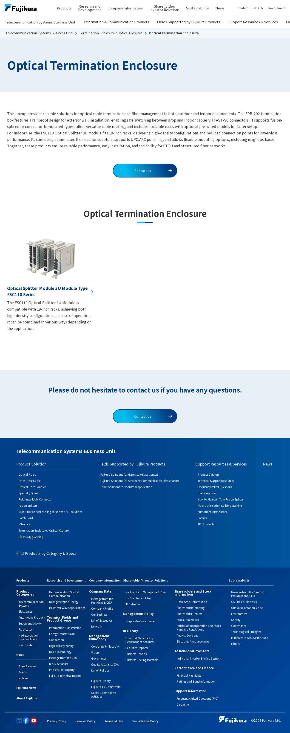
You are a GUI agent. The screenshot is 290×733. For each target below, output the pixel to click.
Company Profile (102, 608)
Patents (202, 518)
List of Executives (101, 620)
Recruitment (276, 8)
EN (261, 7)
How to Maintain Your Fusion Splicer (220, 499)
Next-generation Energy (63, 602)
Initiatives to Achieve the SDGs (249, 638)
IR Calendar (132, 604)
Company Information (125, 8)
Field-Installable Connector (35, 499)
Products (64, 8)
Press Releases (27, 666)
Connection (56, 640)
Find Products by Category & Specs (46, 553)
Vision (95, 652)
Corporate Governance (139, 621)
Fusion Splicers (28, 505)
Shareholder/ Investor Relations (164, 7)
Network (96, 626)
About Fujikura (26, 698)
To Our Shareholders (138, 598)
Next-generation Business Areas (29, 637)
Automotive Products (32, 617)
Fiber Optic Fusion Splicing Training (220, 505)
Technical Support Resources (216, 481)
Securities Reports (136, 648)
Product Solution (31, 464)
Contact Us (153, 416)
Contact (243, 7)
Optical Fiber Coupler (32, 487)
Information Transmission (65, 628)
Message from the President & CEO (102, 600)
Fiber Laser (25, 629)
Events (23, 672)
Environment (239, 614)
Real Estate (25, 645)
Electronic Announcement (193, 641)
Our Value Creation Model (247, 608)
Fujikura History (101, 681)
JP (255, 7)
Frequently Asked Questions (215, 487)
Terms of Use (114, 721)
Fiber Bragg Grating (31, 536)
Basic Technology (60, 652)
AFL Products (206, 524)
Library (235, 644)
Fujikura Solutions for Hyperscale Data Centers (129, 474)
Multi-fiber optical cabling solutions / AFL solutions (50, 512)
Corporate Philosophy (105, 646)
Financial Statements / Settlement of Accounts (139, 640)
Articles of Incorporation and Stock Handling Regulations (199, 627)
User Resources (207, 493)
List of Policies (100, 670)
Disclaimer (183, 704)
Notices (23, 678)
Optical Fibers (27, 474)
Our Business (99, 614)
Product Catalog (208, 474)
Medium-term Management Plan (145, 592)
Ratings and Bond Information (196, 681)
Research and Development (89, 7)
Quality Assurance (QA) (105, 664)
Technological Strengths (246, 632)
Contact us (153, 170)
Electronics (25, 611)
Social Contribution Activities (103, 694)
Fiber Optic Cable (29, 481)
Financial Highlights (189, 675)
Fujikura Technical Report (65, 676)
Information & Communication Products (116, 21)
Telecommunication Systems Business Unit (40, 22)
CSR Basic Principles (244, 602)
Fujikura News (26, 687)
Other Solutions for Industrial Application (126, 487)
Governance (98, 658)
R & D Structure (58, 664)
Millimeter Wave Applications (67, 608)
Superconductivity (30, 623)
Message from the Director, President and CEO (247, 594)
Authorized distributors (212, 512)
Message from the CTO (63, 658)
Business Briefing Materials (141, 660)
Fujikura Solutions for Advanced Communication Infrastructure (139, 481)
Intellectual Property (61, 670)
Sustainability (197, 8)
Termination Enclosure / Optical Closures (110, 33)
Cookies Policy (85, 721)
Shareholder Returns (189, 614)
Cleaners (24, 524)
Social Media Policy (145, 721)
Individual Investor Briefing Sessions (199, 658)
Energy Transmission (62, 634)
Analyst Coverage (187, 635)
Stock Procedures (188, 620)
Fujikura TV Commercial (106, 687)
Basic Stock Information (192, 602)
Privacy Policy (56, 721)
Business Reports (136, 654)
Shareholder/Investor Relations (145, 580)
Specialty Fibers (28, 493)
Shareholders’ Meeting (191, 608)
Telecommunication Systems (31, 603)
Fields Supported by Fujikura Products (188, 21)
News (220, 8)
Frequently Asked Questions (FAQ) (197, 698)
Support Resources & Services (253, 21)
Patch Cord (26, 518)
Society (235, 620)
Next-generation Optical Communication (64, 594)
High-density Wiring (61, 646)
